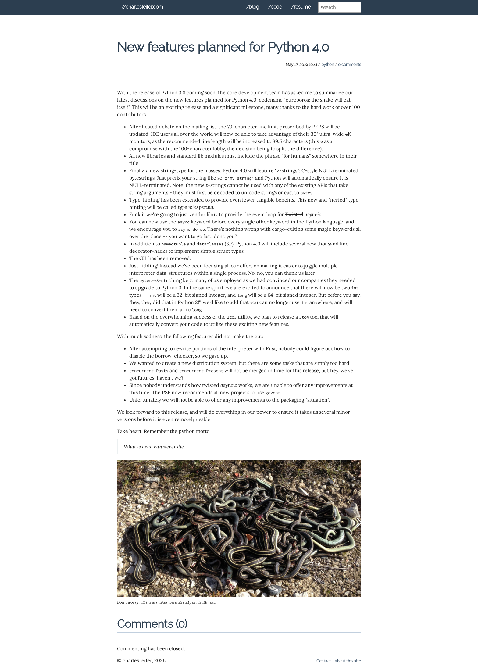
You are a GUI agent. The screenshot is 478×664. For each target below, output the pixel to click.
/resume (301, 7)
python (327, 64)
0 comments (349, 64)
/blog (252, 7)
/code (275, 7)
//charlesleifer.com (142, 7)
